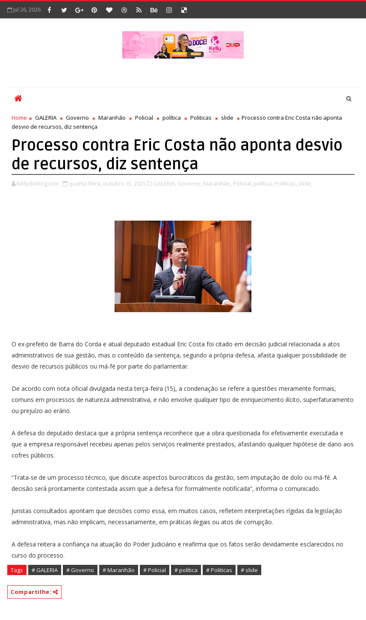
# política (186, 570)
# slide (249, 570)
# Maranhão (119, 570)
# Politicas (219, 570)
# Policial (154, 570)
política (171, 117)
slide (227, 117)
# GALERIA (45, 570)
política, (263, 183)
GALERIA (45, 117)
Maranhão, (217, 183)
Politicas (201, 117)
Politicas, (285, 183)
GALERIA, (164, 183)
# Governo (80, 570)
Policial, (242, 183)
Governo (77, 117)
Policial (144, 117)
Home (19, 117)
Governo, (189, 183)
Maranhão (112, 117)
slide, (305, 183)
